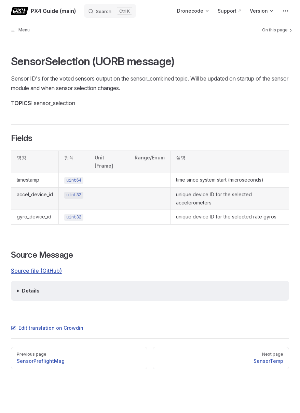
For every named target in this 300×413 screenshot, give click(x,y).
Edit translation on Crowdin (47, 328)
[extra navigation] (285, 11)
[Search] (110, 11)
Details (31, 291)
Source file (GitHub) (36, 270)
